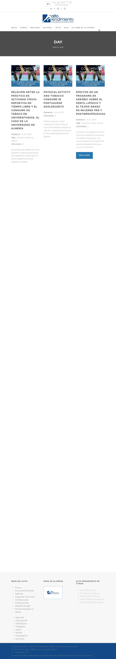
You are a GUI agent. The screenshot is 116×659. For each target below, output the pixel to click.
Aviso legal (40, 655)
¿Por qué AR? (21, 620)
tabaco (14, 140)
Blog (66, 28)
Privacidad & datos (26, 655)
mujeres (85, 123)
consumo (21, 137)
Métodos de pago (23, 606)
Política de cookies (55, 655)
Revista (18, 632)
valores (100, 123)
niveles (93, 123)
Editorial (47, 28)
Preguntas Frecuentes (25, 597)
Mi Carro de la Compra (83, 28)
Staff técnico (21, 623)
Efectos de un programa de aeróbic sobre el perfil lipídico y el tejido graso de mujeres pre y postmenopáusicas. (91, 103)
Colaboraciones (22, 603)
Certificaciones (21, 600)
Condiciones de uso (73, 655)
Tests (58, 28)
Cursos (23, 28)
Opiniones (19, 639)
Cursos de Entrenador (24, 591)
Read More (84, 155)
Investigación (21, 636)
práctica (29, 137)
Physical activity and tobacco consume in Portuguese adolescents (57, 99)
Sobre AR (19, 617)
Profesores (20, 626)
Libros (18, 630)
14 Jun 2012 (26, 134)
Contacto (88, 655)
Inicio (14, 28)
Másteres (35, 28)
